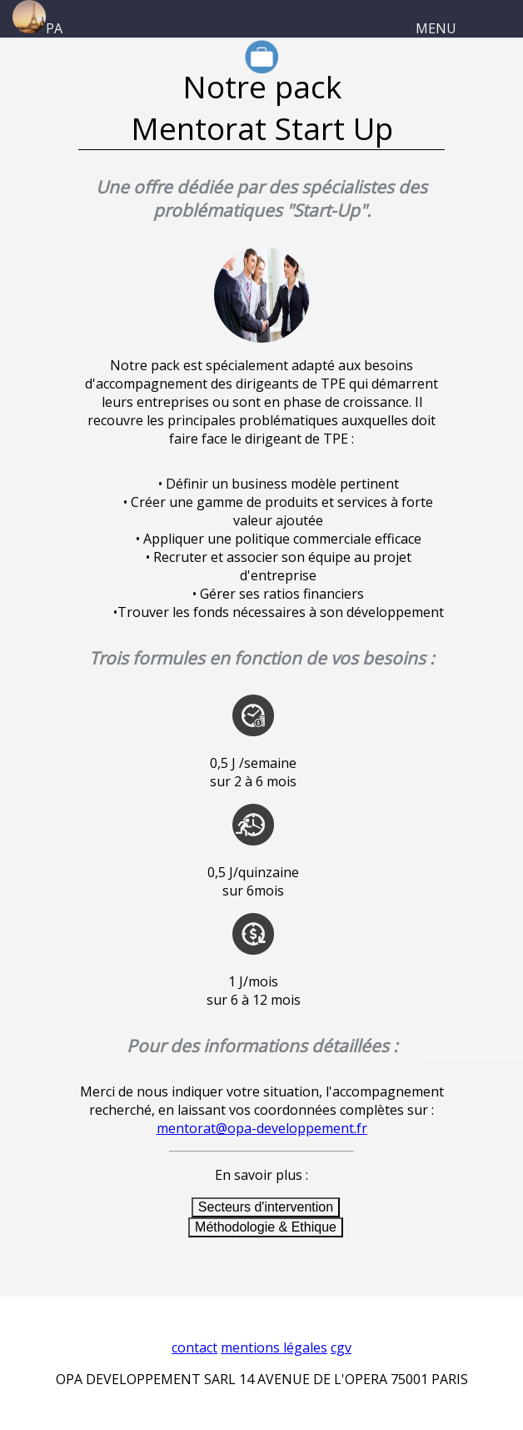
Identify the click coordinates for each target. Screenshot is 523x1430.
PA (37, 28)
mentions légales (274, 1347)
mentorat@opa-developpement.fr (262, 1128)
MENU (436, 28)
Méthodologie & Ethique (265, 1227)
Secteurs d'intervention (265, 1207)
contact (194, 1347)
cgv (341, 1347)
